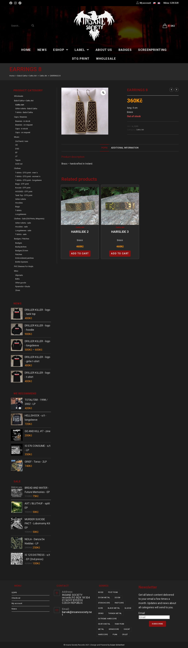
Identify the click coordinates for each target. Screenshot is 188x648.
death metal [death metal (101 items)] (104, 624)
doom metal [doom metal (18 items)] (104, 598)
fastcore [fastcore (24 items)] (119, 603)
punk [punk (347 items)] (115, 634)
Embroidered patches (24, 258)
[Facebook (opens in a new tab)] (11, 3)
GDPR (14, 592)
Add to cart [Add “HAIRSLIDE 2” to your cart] (80, 253)
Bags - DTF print (22, 184)
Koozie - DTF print (22, 188)
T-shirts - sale (20, 234)
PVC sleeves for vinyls (23, 266)
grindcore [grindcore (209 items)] (114, 629)
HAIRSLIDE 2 (80, 231)
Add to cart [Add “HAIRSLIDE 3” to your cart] (120, 253)
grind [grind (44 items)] (101, 613)
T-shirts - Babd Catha (24, 112)
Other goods (20, 283)
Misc (16, 271)
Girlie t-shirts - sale (23, 223)
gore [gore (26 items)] (100, 608)
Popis (104, 148)
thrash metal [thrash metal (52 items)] (115, 613)
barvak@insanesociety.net (77, 613)
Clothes (17, 168)
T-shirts (18, 210)
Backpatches (20, 247)
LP (16, 156)
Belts (17, 279)
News (14, 609)
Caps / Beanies (20, 117)
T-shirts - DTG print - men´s (26, 172)
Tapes (17, 160)
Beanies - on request (24, 125)
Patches (18, 254)
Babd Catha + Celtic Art (23, 101)
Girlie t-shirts (20, 199)
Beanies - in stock (22, 121)
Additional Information (125, 148)
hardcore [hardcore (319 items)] (103, 634)
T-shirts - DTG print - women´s (27, 176)
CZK (172, 3)
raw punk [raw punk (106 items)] (119, 624)
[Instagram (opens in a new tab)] (15, 3)
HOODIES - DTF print (23, 191)
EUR (177, 3)
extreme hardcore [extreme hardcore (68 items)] (107, 619)
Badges (18, 243)
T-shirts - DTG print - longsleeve (28, 180)
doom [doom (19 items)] (117, 598)
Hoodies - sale (21, 227)
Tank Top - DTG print (23, 195)
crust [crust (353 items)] (125, 634)
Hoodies (19, 203)
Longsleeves (20, 214)
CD (16, 145)
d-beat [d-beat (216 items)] (127, 629)
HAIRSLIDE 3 (120, 231)
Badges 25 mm (21, 250)
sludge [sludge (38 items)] (128, 608)
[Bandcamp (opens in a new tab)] (20, 3)
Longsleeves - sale (23, 230)
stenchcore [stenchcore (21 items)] (104, 603)
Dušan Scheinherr (117, 645)
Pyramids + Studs (22, 286)
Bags (17, 206)
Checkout (16, 598)
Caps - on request (22, 132)
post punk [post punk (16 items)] (113, 592)
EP (16, 152)
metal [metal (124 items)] (101, 629)
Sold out (18, 164)
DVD (17, 149)
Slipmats (19, 275)
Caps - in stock (21, 129)
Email (142, 613)
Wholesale (18, 96)
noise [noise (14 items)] (100, 592)
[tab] (104, 147)
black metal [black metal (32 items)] (114, 608)
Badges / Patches (21, 239)
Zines (17, 290)
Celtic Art (140, 130)
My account (17, 603)
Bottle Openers (21, 262)
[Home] (12, 76)
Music (16, 137)
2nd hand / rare (21, 141)
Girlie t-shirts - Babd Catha (26, 108)
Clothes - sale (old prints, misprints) (29, 219)
